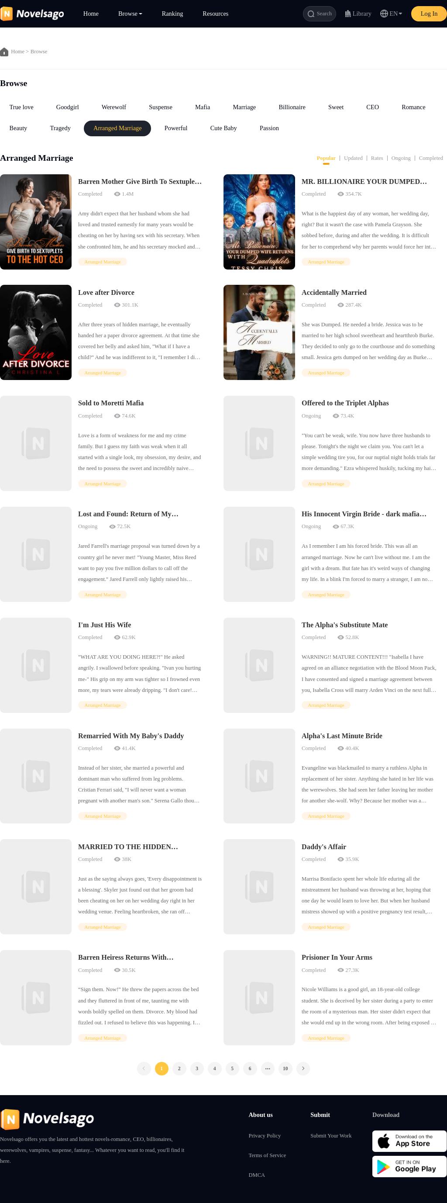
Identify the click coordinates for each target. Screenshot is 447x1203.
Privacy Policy (264, 1136)
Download (385, 1114)
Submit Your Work (330, 1136)
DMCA (256, 1175)
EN (393, 13)
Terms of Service (267, 1155)
